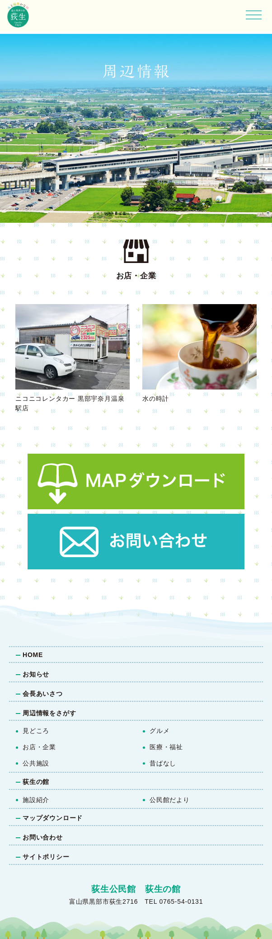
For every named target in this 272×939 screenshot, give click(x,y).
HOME (33, 654)
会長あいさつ (43, 693)
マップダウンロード (53, 818)
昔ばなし (163, 763)
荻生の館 (36, 781)
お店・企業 (39, 747)
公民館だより (170, 799)
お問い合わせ (43, 837)
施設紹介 (36, 799)
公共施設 (36, 763)
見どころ (36, 730)
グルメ (159, 730)
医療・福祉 (166, 747)
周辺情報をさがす (49, 713)
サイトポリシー (46, 856)
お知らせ (36, 674)
